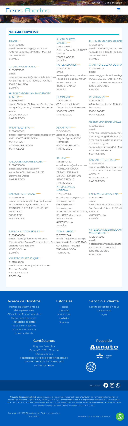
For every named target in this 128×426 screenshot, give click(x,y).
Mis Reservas (91, 2)
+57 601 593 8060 (44, 365)
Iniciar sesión (113, 2)
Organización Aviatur (24, 329)
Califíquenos (104, 310)
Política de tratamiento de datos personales (24, 308)
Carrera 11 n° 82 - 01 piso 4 (44, 350)
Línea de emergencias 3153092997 (44, 361)
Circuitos (64, 310)
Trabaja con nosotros (24, 325)
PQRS (104, 314)
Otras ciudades (44, 353)
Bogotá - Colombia (44, 346)
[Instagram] (112, 385)
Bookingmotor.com (100, 416)
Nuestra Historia (24, 333)
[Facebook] (105, 385)
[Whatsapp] (118, 385)
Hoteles (64, 306)
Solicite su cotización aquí (104, 306)
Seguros (64, 322)
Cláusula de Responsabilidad (24, 314)
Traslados (64, 318)
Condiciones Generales (24, 317)
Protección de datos (24, 321)
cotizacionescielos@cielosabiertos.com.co (44, 357)
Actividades (64, 314)
